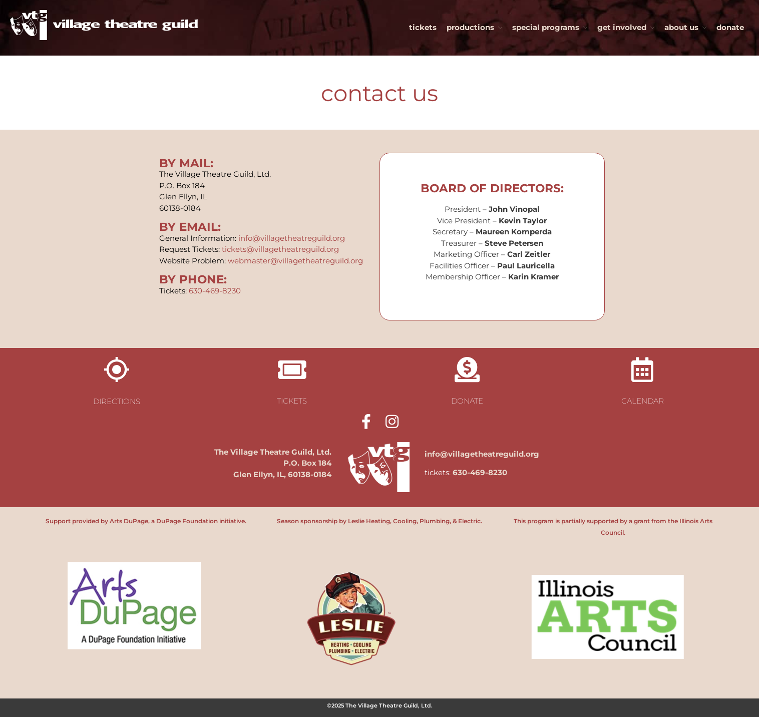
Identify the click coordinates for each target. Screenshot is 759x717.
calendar (642, 401)
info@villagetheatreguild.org (291, 238)
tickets (423, 27)
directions (116, 401)
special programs (545, 27)
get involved (621, 27)
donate (730, 27)
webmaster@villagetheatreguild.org (295, 260)
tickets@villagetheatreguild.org (280, 249)
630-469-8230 (215, 290)
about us (681, 27)
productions (470, 27)
